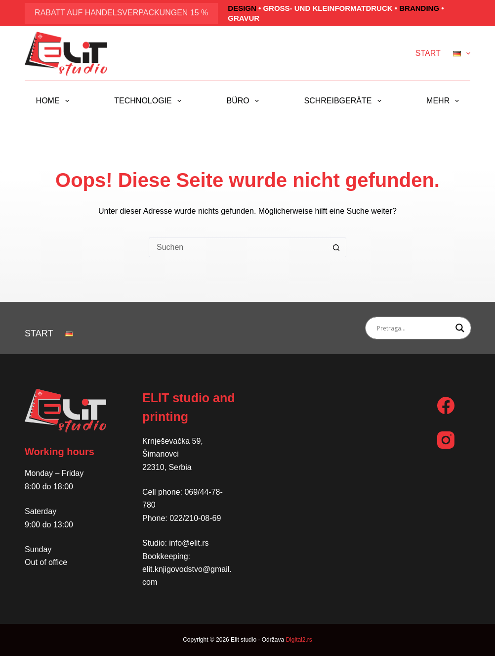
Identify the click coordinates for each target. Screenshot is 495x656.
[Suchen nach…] (238, 247)
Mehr (444, 101)
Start (428, 53)
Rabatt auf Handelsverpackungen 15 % (121, 12)
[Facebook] (445, 405)
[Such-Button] (336, 247)
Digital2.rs (299, 639)
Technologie (149, 101)
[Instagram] (445, 440)
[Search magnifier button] (460, 328)
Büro (245, 101)
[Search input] (414, 328)
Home (54, 101)
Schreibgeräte (344, 101)
